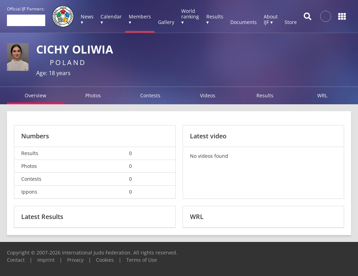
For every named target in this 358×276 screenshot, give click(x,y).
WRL (322, 95)
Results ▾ (214, 19)
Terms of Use (141, 260)
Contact (16, 260)
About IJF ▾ (271, 19)
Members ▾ (140, 19)
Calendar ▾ (111, 19)
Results (264, 95)
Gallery (166, 22)
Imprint (46, 260)
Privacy (75, 260)
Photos (93, 95)
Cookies (105, 260)
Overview (35, 95)
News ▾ (87, 19)
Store (291, 22)
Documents (243, 22)
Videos (207, 95)
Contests (150, 95)
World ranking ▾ (190, 16)
